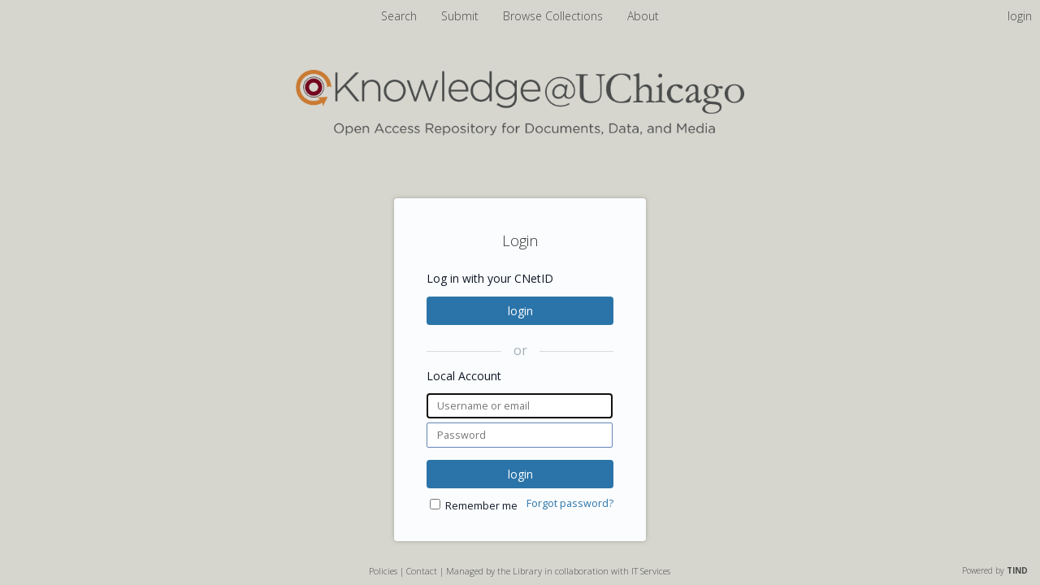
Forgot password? (569, 503)
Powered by (995, 570)
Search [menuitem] (399, 16)
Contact (421, 571)
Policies (383, 571)
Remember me (481, 506)
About (643, 16)
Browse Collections (554, 16)
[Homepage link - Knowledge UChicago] (520, 132)
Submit (461, 16)
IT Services (650, 571)
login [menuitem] (1020, 16)
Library (527, 571)
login (520, 310)
